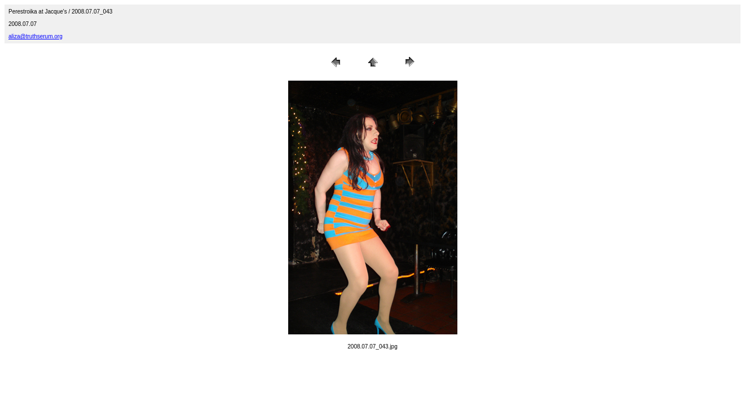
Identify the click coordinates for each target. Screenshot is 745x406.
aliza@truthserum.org (35, 36)
